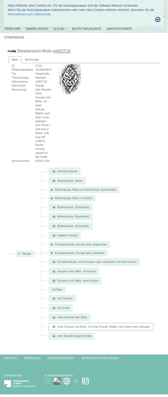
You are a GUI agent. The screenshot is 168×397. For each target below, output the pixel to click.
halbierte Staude (67, 235)
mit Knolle (63, 307)
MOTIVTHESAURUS (86, 29)
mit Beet (57, 289)
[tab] (15, 59)
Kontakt (10, 358)
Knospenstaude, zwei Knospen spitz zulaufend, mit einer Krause (96, 261)
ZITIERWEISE (14, 37)
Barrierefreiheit (61, 358)
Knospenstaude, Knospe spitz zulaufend (79, 252)
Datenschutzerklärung (100, 358)
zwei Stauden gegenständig (74, 335)
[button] (54, 171)
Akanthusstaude (67, 171)
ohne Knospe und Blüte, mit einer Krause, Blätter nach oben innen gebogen (103, 326)
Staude (26, 253)
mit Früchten (65, 298)
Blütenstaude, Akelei (69, 180)
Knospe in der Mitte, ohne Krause (77, 280)
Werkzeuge (32, 59)
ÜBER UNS (12, 29)
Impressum (32, 358)
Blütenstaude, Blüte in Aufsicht (73, 198)
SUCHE (60, 29)
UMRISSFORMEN (119, 29)
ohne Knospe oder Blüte (72, 317)
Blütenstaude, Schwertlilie (73, 225)
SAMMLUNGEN (37, 29)
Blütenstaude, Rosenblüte (73, 216)
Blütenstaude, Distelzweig (73, 207)
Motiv (15, 59)
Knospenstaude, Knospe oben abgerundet (81, 244)
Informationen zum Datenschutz (29, 14)
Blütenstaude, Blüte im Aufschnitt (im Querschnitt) (85, 189)
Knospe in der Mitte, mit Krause (76, 271)
